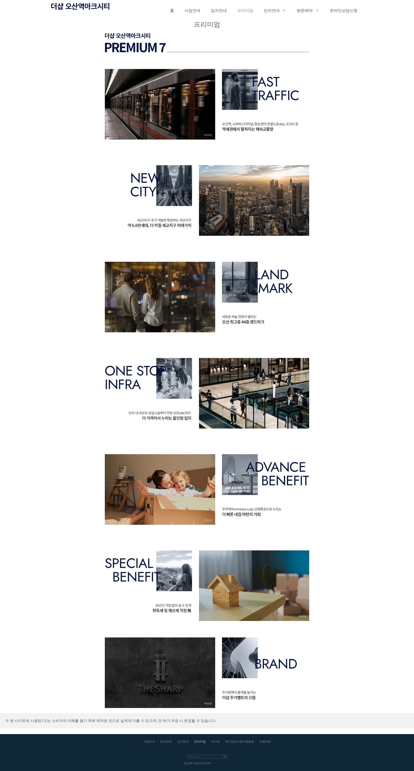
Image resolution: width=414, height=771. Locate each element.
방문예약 (310, 10)
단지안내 (277, 10)
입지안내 (219, 10)
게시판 (215, 741)
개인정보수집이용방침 (239, 741)
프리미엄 (245, 10)
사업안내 (192, 10)
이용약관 (265, 741)
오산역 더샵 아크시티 (197, 763)
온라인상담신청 (343, 10)
